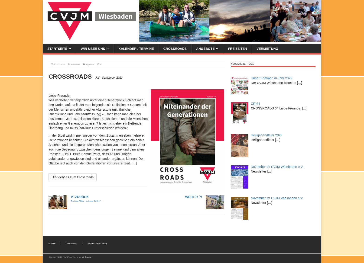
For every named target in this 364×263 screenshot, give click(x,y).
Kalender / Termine (136, 49)
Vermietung (267, 49)
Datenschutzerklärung (97, 243)
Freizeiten (237, 49)
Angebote (205, 49)
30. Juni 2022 (59, 64)
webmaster (75, 64)
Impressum (72, 243)
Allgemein (90, 64)
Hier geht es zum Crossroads (73, 177)
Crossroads (175, 49)
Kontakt (52, 243)
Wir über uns (93, 49)
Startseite (57, 49)
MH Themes (86, 257)
